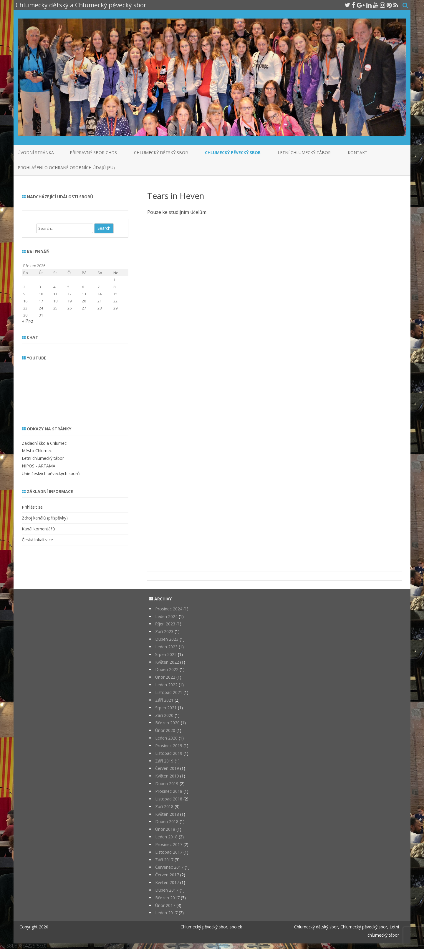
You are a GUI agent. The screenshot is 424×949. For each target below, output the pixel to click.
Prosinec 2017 (168, 844)
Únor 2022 (165, 677)
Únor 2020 (165, 730)
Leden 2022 (166, 684)
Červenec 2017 (169, 867)
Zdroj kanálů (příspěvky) (45, 518)
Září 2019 (164, 761)
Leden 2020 (166, 738)
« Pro (27, 321)
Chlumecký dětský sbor (161, 152)
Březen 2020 (167, 722)
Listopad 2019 (168, 753)
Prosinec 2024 (168, 609)
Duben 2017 (166, 890)
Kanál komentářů (38, 529)
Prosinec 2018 (168, 791)
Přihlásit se (32, 507)
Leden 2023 (166, 647)
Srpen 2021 (166, 707)
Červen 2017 (167, 875)
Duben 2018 (166, 821)
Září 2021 (164, 700)
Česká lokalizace (37, 539)
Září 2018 (164, 806)
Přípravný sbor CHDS (93, 152)
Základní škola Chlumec (44, 443)
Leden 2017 (166, 912)
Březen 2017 (167, 897)
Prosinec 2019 (168, 745)
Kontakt (357, 152)
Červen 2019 (167, 768)
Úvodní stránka (36, 152)
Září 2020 (164, 715)
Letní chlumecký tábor (304, 152)
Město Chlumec (37, 450)
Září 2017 (164, 860)
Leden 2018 (166, 837)
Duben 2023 (166, 639)
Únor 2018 (165, 829)
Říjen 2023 (165, 624)
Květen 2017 (167, 882)
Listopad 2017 (168, 852)
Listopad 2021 (168, 692)
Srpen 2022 (166, 654)
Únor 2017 (165, 905)
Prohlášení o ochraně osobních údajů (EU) (66, 167)
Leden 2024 (166, 616)
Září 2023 (164, 631)
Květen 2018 (167, 814)
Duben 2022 (166, 669)
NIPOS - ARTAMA (38, 466)
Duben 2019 (166, 783)
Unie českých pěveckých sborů (51, 473)
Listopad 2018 (168, 799)
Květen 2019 (167, 776)
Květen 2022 (167, 662)
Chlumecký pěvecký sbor (233, 152)
